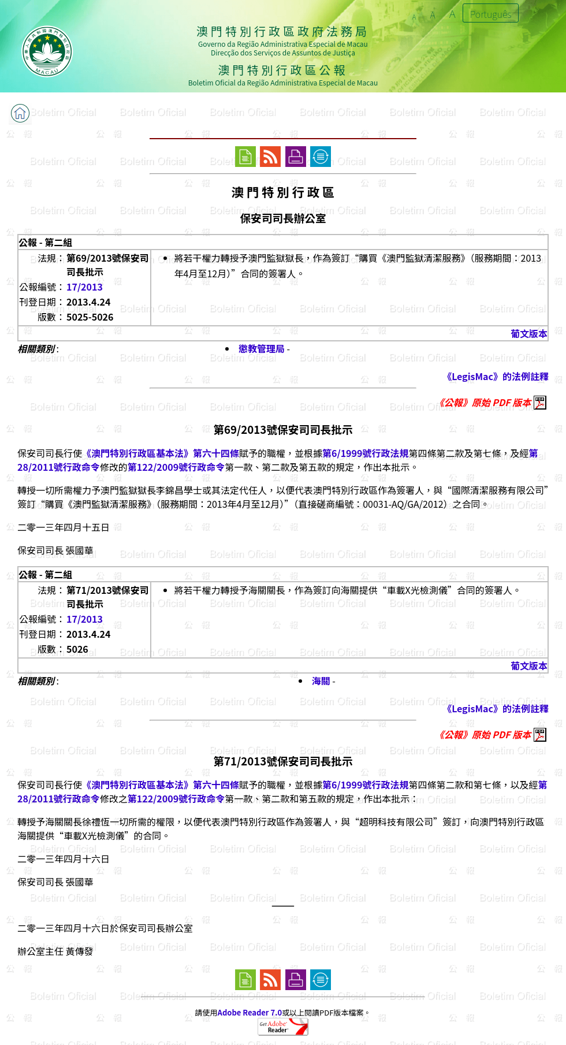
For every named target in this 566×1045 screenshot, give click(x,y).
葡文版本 (529, 333)
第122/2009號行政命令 (176, 467)
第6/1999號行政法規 (365, 453)
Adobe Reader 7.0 (250, 1012)
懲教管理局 (262, 348)
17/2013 (84, 286)
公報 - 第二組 (45, 242)
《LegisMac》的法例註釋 (495, 376)
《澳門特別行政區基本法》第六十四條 (160, 453)
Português (491, 14)
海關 (321, 680)
